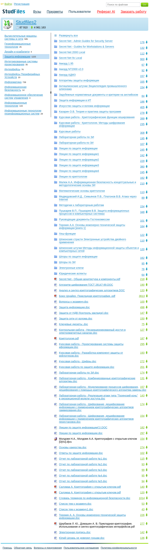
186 (142, 101)
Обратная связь (23, 547)
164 (142, 226)
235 (142, 124)
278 (142, 112)
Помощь (7, 547)
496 (142, 307)
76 (142, 269)
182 (142, 427)
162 (142, 177)
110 (142, 240)
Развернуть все (68, 35)
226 (142, 515)
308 (142, 132)
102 (142, 453)
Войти (8, 3)
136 (142, 537)
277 (142, 523)
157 (142, 76)
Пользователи (80, 12)
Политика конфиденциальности (119, 547)
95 (142, 263)
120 (142, 249)
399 (142, 118)
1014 (142, 498)
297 (142, 433)
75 (142, 324)
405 (142, 107)
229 (142, 160)
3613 (142, 296)
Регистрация (21, 3)
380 (142, 166)
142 (142, 532)
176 (142, 42)
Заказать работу (133, 12)
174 (142, 372)
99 (142, 469)
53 (142, 503)
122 (142, 234)
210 (142, 183)
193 (142, 352)
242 (142, 155)
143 (142, 395)
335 (142, 81)
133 (142, 290)
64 (142, 274)
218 (142, 279)
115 (142, 458)
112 (142, 53)
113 (142, 192)
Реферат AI (106, 12)
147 (142, 312)
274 (142, 447)
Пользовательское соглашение (81, 547)
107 (142, 144)
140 (142, 486)
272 (142, 361)
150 (142, 318)
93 (142, 464)
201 (142, 367)
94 (142, 481)
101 (142, 220)
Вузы (37, 12)
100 (142, 301)
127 (142, 329)
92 (142, 70)
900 (142, 59)
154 (142, 87)
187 (142, 338)
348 (142, 212)
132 (142, 47)
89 (142, 197)
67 (142, 64)
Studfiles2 (26, 22)
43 (142, 509)
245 (142, 149)
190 (142, 284)
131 (142, 378)
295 (142, 344)
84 (142, 95)
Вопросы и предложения (48, 547)
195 (142, 138)
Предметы (55, 12)
